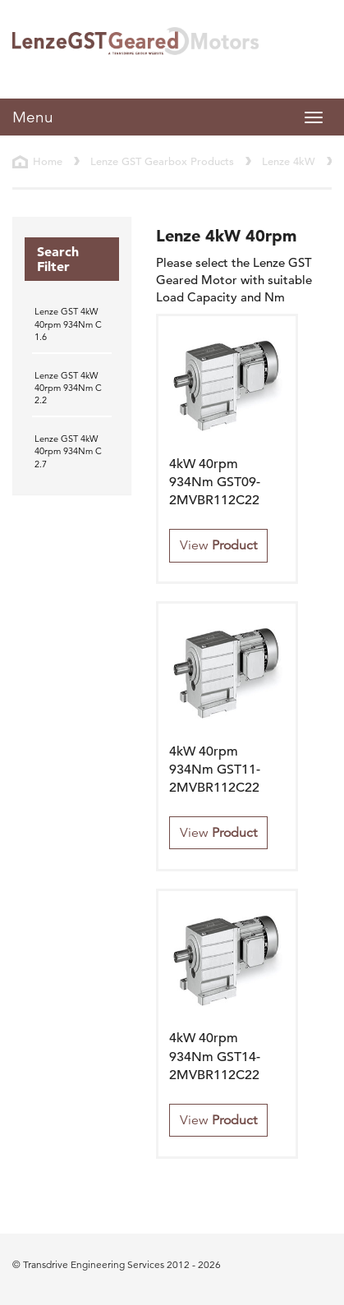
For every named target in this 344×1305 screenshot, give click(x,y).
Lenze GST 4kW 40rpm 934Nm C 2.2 (68, 388)
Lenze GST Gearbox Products (162, 161)
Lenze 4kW (288, 161)
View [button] (218, 545)
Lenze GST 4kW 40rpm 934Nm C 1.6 (68, 324)
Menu (32, 117)
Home (47, 161)
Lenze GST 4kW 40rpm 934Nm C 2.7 (68, 451)
